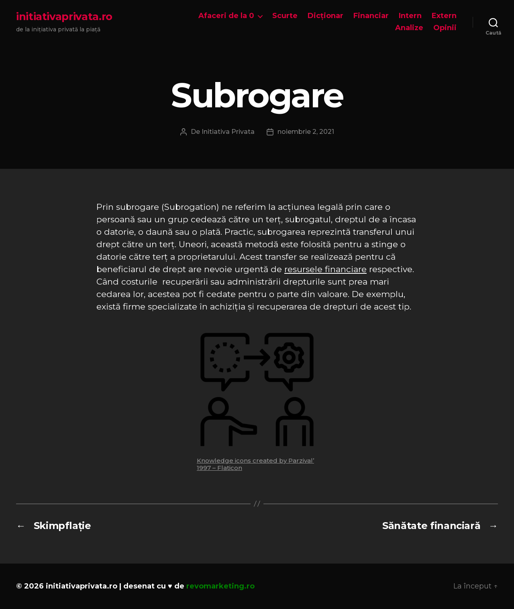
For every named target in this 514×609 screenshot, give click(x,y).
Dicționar (325, 16)
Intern (410, 16)
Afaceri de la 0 (226, 16)
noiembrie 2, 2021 (305, 131)
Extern (444, 16)
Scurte (285, 16)
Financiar (371, 16)
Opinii (445, 28)
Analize (409, 28)
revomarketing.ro (220, 586)
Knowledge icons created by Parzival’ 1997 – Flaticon (255, 464)
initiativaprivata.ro (64, 16)
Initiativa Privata (228, 131)
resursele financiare (325, 269)
